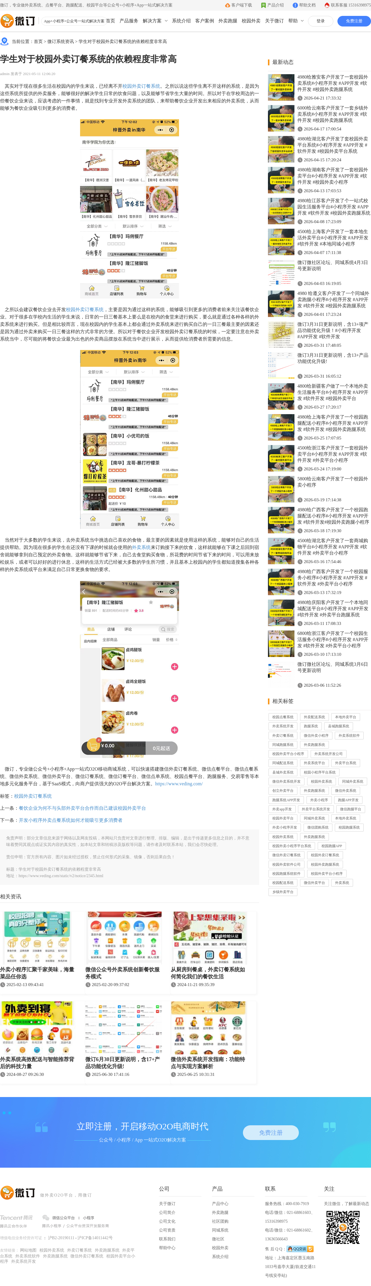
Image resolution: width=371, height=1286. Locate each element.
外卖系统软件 (349, 736)
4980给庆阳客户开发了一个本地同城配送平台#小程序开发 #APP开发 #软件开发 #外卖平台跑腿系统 (332, 608)
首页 (110, 20)
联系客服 (351, 5)
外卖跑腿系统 (314, 745)
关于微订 (274, 20)
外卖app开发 (282, 809)
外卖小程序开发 (284, 827)
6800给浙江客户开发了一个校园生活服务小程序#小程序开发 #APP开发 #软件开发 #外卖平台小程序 (332, 639)
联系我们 (167, 1239)
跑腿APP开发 (348, 800)
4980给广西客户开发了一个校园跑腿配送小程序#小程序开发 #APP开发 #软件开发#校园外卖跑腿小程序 (333, 516)
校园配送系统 (283, 883)
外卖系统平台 (314, 763)
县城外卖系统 (283, 772)
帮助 (293, 20)
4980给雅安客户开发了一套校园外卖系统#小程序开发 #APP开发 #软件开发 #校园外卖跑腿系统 (332, 83)
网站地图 (28, 1250)
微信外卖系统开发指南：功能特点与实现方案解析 (208, 1062)
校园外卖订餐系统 (141, 86)
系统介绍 (181, 20)
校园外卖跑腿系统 (325, 864)
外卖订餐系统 (283, 736)
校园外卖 (251, 20)
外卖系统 (141, 547)
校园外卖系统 (321, 781)
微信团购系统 (318, 827)
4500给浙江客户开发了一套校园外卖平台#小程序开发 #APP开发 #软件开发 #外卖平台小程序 (332, 454)
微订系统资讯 (60, 41)
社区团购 (220, 1221)
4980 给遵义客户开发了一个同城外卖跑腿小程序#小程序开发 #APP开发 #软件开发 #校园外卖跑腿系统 (333, 299)
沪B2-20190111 (61, 1238)
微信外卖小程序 (316, 736)
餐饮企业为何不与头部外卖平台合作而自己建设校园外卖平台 (82, 808)
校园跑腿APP (332, 846)
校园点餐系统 (283, 717)
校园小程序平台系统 (320, 772)
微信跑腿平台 (350, 809)
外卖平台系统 (345, 763)
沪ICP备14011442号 (94, 1238)
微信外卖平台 (314, 883)
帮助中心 (167, 1248)
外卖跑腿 (227, 20)
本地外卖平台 (345, 717)
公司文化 (167, 1221)
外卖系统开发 (283, 726)
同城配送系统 (283, 763)
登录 (321, 21)
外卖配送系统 (314, 717)
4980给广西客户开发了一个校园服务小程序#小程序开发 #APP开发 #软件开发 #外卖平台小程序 (332, 577)
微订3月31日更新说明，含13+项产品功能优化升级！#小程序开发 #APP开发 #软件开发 (332, 330)
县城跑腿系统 (338, 726)
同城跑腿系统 (283, 745)
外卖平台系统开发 (316, 809)
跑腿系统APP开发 (286, 800)
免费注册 (354, 21)
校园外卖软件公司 (286, 864)
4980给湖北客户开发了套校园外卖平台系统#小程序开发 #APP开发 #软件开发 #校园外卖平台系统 (332, 145)
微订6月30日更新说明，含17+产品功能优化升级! (122, 1062)
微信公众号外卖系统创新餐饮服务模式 (122, 973)
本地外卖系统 (345, 818)
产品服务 (129, 20)
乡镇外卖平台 (283, 892)
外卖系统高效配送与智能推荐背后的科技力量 (37, 1062)
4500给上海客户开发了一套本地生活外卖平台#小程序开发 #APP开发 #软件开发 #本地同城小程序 (332, 237)
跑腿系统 (311, 726)
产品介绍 (275, 5)
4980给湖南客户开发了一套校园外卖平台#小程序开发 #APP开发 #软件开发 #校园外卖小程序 (332, 176)
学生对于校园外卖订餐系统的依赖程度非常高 (123, 41)
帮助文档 (307, 5)
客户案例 (204, 20)
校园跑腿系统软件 (286, 874)
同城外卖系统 (352, 781)
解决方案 (152, 20)
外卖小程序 (319, 800)
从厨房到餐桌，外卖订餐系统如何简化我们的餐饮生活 (208, 973)
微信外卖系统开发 (286, 781)
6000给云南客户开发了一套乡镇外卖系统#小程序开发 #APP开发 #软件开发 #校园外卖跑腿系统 (332, 114)
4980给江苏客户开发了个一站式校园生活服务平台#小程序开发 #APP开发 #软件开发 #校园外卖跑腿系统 (333, 206)
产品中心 (220, 1204)
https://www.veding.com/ (179, 783)
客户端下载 (241, 5)
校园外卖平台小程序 (288, 754)
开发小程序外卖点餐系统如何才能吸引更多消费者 (70, 820)
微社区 (218, 1239)
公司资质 (167, 1230)
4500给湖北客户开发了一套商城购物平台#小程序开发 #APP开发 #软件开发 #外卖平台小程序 (332, 546)
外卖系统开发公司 (328, 754)
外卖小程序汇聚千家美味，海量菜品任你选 (37, 973)
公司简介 (167, 1212)
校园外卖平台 (283, 818)
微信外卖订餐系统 (286, 855)
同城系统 (220, 1230)
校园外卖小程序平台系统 (291, 846)
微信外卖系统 (345, 791)
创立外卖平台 (283, 791)
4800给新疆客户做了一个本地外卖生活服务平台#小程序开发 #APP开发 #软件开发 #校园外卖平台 (332, 392)
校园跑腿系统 (349, 827)
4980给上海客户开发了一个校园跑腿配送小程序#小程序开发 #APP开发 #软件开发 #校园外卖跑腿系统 (332, 423)
